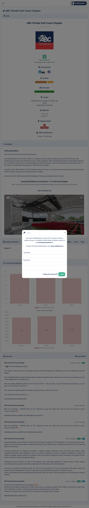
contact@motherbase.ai (45, 242)
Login (62, 274)
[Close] (65, 232)
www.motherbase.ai (57, 246)
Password (26, 260)
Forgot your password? (50, 274)
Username (26, 252)
